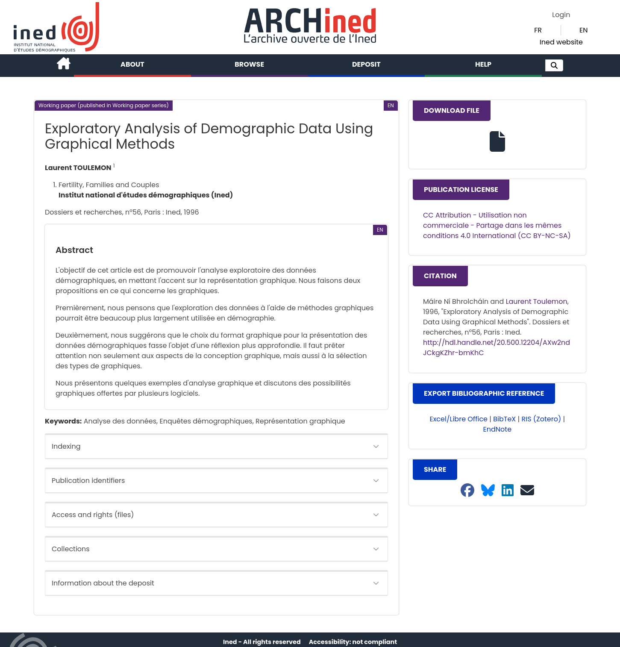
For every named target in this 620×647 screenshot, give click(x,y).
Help (483, 64)
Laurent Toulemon (536, 301)
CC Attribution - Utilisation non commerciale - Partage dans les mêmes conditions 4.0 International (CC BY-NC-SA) (497, 225)
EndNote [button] (497, 429)
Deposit (366, 64)
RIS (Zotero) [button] (541, 419)
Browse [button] (249, 64)
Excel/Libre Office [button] (458, 419)
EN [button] (583, 30)
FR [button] (538, 30)
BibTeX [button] (504, 419)
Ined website (561, 42)
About (132, 64)
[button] (554, 65)
